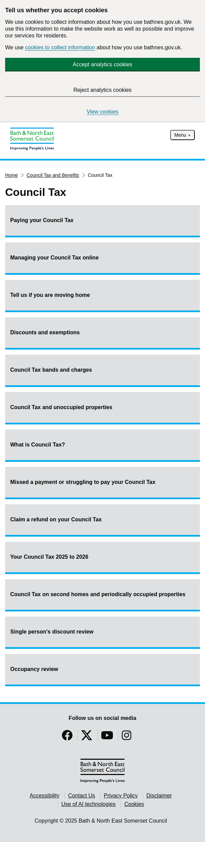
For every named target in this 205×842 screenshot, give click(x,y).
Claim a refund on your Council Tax (56, 519)
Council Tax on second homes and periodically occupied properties (98, 594)
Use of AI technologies (88, 804)
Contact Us (81, 795)
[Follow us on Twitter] (86, 737)
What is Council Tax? (37, 445)
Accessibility (44, 795)
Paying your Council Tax (42, 220)
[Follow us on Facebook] (67, 737)
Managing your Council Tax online (54, 257)
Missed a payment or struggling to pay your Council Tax (83, 482)
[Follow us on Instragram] (126, 737)
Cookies (134, 804)
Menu (180, 135)
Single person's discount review (51, 632)
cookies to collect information (60, 47)
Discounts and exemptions (45, 332)
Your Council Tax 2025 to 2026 (49, 557)
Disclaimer (159, 795)
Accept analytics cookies (102, 64)
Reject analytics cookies (102, 90)
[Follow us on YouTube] (107, 737)
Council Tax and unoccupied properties (61, 407)
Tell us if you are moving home (50, 295)
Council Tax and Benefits (53, 175)
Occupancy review (34, 669)
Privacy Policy (121, 795)
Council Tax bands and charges (51, 370)
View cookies (102, 112)
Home (11, 175)
